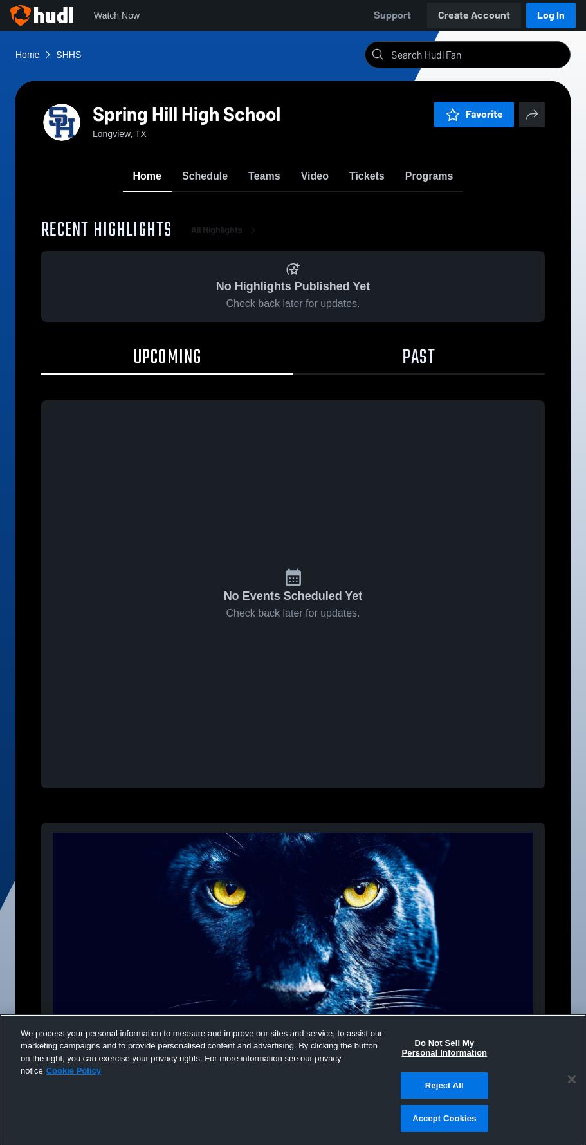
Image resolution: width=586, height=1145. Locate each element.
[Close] (572, 1079)
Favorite (474, 114)
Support (392, 15)
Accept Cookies (444, 1118)
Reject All (444, 1085)
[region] (293, 1079)
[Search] (478, 54)
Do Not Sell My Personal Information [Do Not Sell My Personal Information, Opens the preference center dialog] (445, 1048)
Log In (551, 15)
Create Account (474, 15)
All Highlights (226, 231)
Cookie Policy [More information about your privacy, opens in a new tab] (73, 1070)
